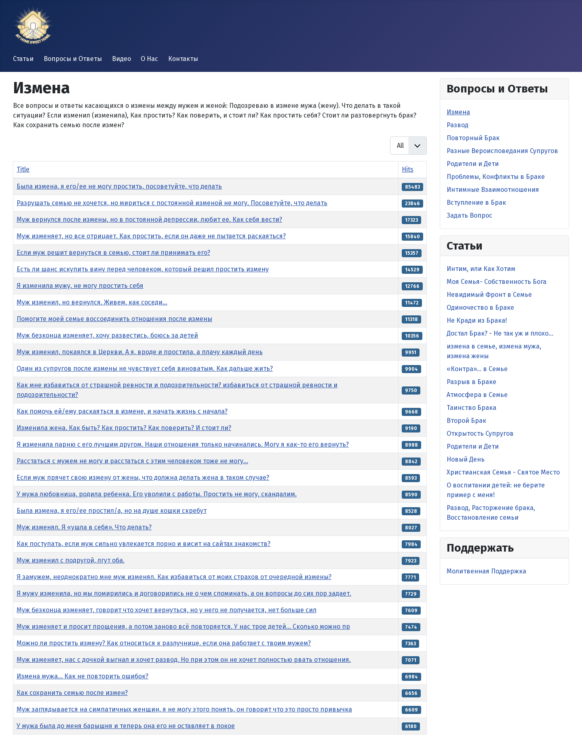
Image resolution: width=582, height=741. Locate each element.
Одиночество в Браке (480, 307)
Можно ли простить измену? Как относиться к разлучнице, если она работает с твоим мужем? (164, 643)
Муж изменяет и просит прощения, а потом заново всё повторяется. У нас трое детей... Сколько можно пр (183, 626)
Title (23, 169)
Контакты (183, 59)
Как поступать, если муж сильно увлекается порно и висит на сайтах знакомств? (143, 544)
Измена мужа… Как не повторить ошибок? (82, 676)
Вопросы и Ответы (73, 59)
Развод (457, 125)
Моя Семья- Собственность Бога (496, 281)
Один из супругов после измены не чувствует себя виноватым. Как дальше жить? (145, 368)
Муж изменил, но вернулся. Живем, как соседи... (92, 302)
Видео (121, 59)
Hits (407, 169)
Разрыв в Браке (471, 382)
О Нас (149, 59)
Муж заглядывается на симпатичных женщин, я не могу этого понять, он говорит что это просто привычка (184, 709)
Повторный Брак (473, 138)
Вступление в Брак (476, 202)
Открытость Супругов (480, 433)
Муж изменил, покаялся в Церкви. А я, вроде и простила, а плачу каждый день (140, 352)
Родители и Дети (473, 164)
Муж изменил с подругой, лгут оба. (70, 560)
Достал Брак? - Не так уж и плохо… (500, 333)
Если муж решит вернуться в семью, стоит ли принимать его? (113, 252)
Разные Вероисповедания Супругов (502, 151)
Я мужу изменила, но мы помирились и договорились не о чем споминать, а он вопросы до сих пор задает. (184, 593)
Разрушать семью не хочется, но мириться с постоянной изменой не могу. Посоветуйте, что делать (172, 203)
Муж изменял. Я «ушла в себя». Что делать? (84, 527)
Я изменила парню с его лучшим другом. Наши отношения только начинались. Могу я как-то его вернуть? (183, 444)
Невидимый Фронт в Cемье (489, 294)
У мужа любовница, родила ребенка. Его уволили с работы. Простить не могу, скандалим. (157, 494)
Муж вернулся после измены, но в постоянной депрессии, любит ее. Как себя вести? (149, 219)
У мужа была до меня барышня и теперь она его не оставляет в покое (126, 726)
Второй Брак (466, 420)
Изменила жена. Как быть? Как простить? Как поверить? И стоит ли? (124, 428)
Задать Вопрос (469, 215)
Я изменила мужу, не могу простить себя (80, 286)
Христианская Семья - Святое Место (503, 472)
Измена (458, 112)
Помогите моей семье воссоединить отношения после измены (114, 319)
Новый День (466, 459)
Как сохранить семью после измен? (72, 693)
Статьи (23, 59)
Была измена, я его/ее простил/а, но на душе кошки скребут (112, 510)
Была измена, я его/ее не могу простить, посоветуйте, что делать (119, 186)
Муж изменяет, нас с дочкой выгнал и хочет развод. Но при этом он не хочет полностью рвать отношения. (184, 659)
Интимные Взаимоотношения (493, 189)
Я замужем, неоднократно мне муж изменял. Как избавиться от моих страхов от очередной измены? (174, 577)
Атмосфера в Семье (477, 395)
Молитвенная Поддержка (486, 571)
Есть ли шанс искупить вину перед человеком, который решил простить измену (143, 269)
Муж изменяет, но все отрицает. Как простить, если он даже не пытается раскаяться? (151, 236)
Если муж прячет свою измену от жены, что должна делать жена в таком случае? (143, 477)
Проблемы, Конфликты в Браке (496, 177)
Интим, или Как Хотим (481, 269)
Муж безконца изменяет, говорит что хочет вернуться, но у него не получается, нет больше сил (166, 610)
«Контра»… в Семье (477, 369)
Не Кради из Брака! (477, 320)
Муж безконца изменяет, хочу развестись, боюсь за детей (107, 335)
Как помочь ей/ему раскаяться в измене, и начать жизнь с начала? (122, 411)
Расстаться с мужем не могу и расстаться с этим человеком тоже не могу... (132, 461)
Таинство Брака (471, 407)
